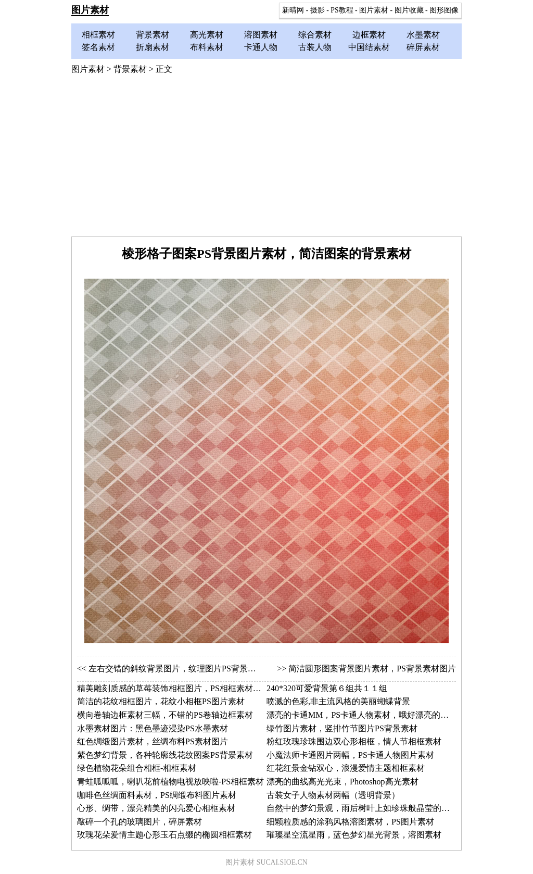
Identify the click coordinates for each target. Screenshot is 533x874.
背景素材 (152, 34)
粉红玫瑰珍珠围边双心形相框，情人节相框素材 (353, 741)
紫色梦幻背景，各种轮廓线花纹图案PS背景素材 (165, 755)
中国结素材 (369, 47)
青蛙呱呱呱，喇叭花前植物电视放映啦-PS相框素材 (170, 781)
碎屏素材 (423, 47)
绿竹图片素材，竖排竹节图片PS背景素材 (341, 728)
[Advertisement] (266, 158)
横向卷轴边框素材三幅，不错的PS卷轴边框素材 (165, 714)
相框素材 (98, 34)
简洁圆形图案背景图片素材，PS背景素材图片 (372, 668)
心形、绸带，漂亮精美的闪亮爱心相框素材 (156, 808)
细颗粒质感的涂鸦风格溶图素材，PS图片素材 (350, 821)
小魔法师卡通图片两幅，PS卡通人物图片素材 (350, 755)
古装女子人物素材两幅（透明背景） (333, 795)
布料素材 (206, 47)
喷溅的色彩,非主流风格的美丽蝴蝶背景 (338, 701)
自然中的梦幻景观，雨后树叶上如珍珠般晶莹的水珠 (362, 808)
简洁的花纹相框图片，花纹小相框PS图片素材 (161, 701)
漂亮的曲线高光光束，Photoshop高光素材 (342, 781)
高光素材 (206, 34)
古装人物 (315, 47)
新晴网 (293, 10)
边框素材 (369, 34)
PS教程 (342, 10)
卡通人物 (260, 47)
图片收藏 (409, 10)
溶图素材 (260, 34)
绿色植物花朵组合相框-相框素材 (136, 768)
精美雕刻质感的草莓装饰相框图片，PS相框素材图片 (173, 688)
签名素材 (98, 47)
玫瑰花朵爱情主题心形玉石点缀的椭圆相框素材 (164, 834)
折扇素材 (152, 47)
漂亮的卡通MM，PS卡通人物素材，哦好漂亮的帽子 (361, 714)
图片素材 (90, 10)
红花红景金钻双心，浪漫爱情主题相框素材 (345, 768)
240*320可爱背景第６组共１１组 (326, 688)
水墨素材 (423, 34)
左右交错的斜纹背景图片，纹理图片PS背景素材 (176, 668)
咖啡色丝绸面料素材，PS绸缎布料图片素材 (156, 795)
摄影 (317, 10)
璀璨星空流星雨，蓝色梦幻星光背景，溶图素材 (353, 834)
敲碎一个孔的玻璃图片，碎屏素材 (139, 821)
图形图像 (444, 10)
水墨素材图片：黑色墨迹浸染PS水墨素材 (152, 728)
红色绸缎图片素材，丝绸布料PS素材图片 (152, 741)
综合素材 (315, 34)
